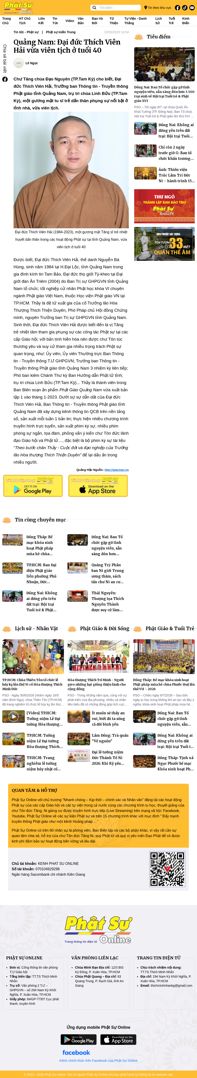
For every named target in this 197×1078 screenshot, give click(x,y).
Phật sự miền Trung (61, 32)
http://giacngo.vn (117, 470)
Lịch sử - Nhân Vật (36, 628)
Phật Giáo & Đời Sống (104, 628)
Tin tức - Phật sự (26, 32)
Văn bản (81, 21)
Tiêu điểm (159, 37)
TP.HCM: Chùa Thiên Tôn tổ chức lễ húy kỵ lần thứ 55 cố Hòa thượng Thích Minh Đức (32, 684)
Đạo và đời (97, 21)
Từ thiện (114, 21)
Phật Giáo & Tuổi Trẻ (170, 628)
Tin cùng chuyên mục (40, 520)
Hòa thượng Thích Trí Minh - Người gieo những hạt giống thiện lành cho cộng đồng (97, 684)
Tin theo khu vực (157, 7)
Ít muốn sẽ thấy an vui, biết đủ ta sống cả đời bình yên (108, 719)
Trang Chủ (6, 21)
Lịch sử (158, 21)
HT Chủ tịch (24, 21)
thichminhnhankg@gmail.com (171, 985)
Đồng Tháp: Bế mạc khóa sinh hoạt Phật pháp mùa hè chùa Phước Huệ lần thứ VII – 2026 (164, 684)
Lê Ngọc (32, 63)
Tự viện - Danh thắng (135, 21)
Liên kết (41, 21)
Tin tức (55, 21)
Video (70, 21)
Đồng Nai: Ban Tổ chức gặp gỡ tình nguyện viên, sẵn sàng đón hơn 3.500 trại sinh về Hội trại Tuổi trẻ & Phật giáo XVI (107, 554)
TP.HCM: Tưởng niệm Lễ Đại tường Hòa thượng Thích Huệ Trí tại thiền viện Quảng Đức (43, 746)
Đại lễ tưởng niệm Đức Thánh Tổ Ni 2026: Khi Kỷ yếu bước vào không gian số (107, 763)
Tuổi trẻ (172, 21)
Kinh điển (185, 21)
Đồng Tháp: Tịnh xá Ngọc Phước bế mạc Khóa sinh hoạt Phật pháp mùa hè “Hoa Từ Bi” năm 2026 (175, 769)
